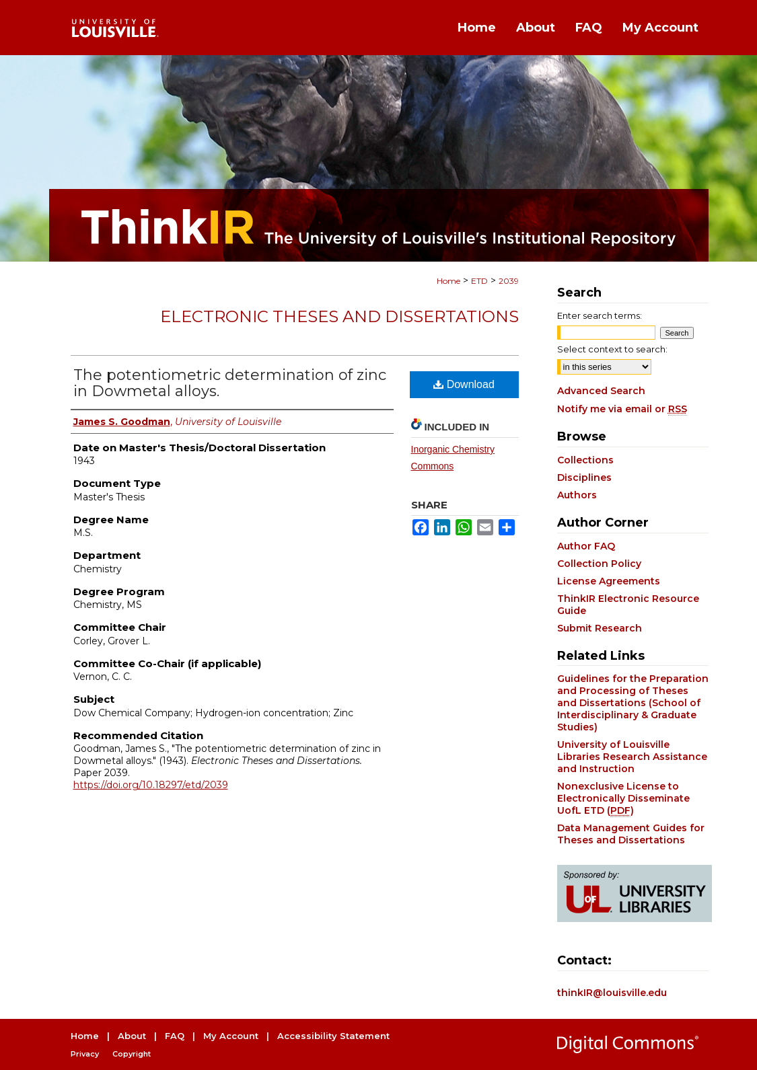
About (132, 1035)
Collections (585, 460)
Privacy (85, 1054)
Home (448, 281)
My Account (230, 1035)
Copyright (131, 1054)
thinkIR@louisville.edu (612, 993)
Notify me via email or (622, 409)
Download (464, 384)
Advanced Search (601, 391)
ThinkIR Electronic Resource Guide (628, 605)
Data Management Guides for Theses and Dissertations (631, 834)
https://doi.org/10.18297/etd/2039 (150, 785)
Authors (577, 495)
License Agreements (608, 581)
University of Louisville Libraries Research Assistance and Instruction (632, 756)
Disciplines (584, 477)
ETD (479, 281)
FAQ (174, 1035)
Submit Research (599, 628)
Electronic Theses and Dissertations (339, 316)
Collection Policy (599, 564)
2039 (509, 281)
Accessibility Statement (333, 1035)
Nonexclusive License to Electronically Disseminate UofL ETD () (623, 798)
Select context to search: (612, 349)
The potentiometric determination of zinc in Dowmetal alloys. (229, 383)
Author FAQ (586, 546)
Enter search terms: (599, 315)
